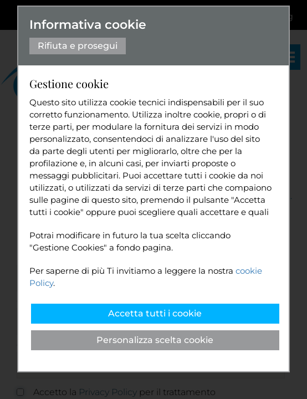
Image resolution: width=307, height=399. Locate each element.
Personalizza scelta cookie (154, 340)
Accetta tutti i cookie (155, 313)
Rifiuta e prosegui (77, 45)
